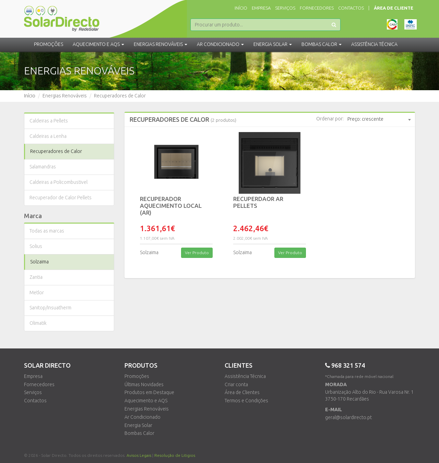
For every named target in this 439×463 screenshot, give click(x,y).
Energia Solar (138, 425)
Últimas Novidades (144, 384)
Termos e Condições (246, 400)
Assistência (374, 44)
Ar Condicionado (142, 417)
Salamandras (42, 166)
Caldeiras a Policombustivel (58, 182)
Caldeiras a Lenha (48, 136)
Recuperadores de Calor (56, 151)
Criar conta (236, 384)
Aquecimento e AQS (145, 400)
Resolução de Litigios (174, 455)
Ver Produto (197, 252)
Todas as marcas (46, 231)
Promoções (48, 44)
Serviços (285, 7)
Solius (35, 246)
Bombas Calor (139, 433)
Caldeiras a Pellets (48, 120)
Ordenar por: (330, 118)
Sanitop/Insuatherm (50, 307)
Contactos (351, 7)
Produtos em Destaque (149, 392)
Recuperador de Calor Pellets (60, 197)
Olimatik (38, 323)
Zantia (36, 277)
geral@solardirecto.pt (348, 417)
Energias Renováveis (146, 409)
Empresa (261, 7)
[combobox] (379, 119)
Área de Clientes (242, 392)
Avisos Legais (139, 455)
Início (241, 7)
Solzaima (39, 261)
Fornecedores (317, 7)
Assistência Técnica (245, 376)
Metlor (36, 292)
